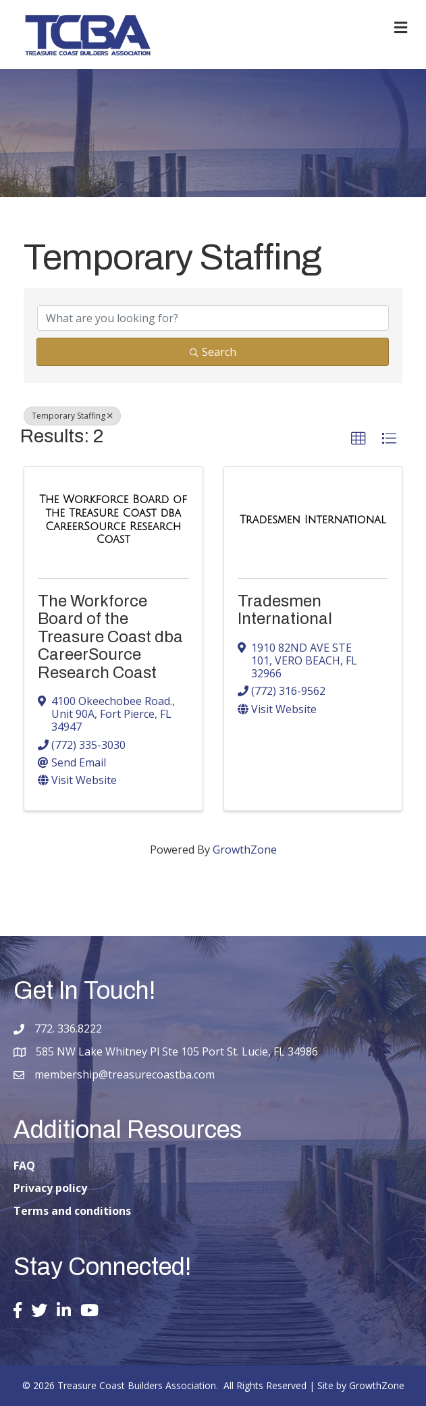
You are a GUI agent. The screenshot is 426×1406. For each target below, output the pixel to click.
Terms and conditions (72, 1210)
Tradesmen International (285, 609)
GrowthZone (245, 849)
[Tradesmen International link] (313, 520)
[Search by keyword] (213, 318)
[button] (358, 438)
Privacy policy (50, 1187)
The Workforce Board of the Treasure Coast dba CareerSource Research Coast (110, 636)
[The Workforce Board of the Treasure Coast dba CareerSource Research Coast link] (113, 519)
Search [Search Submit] (213, 351)
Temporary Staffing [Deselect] (72, 415)
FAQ (24, 1165)
